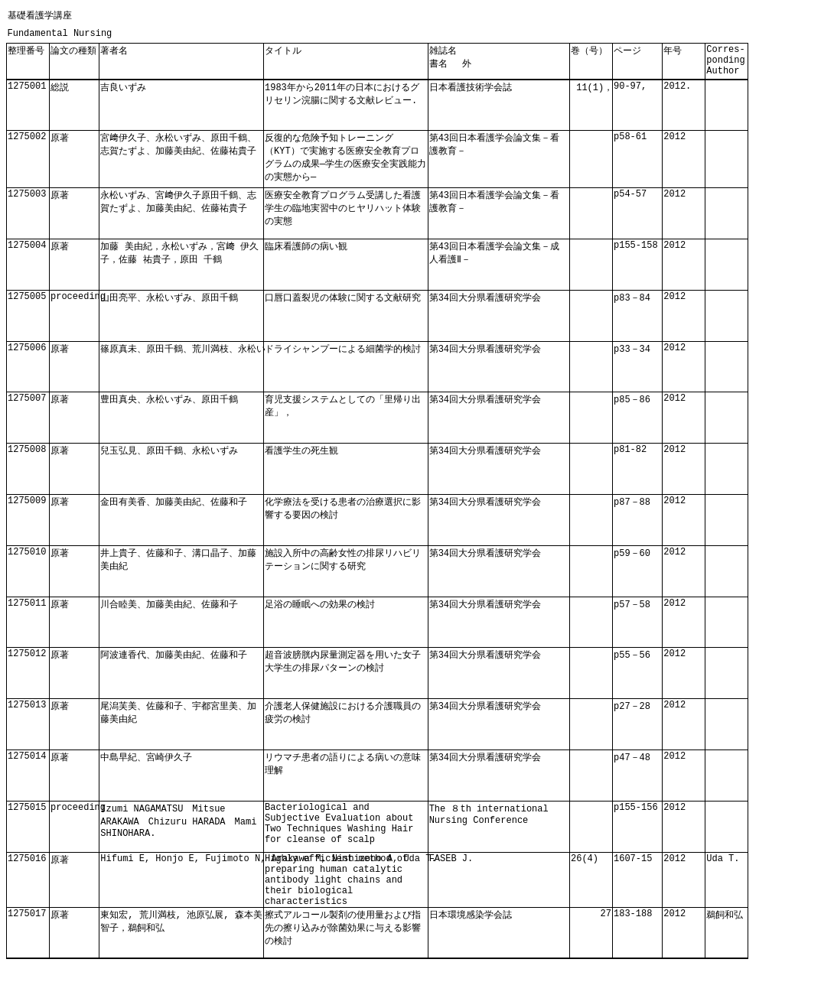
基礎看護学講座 (40, 15)
